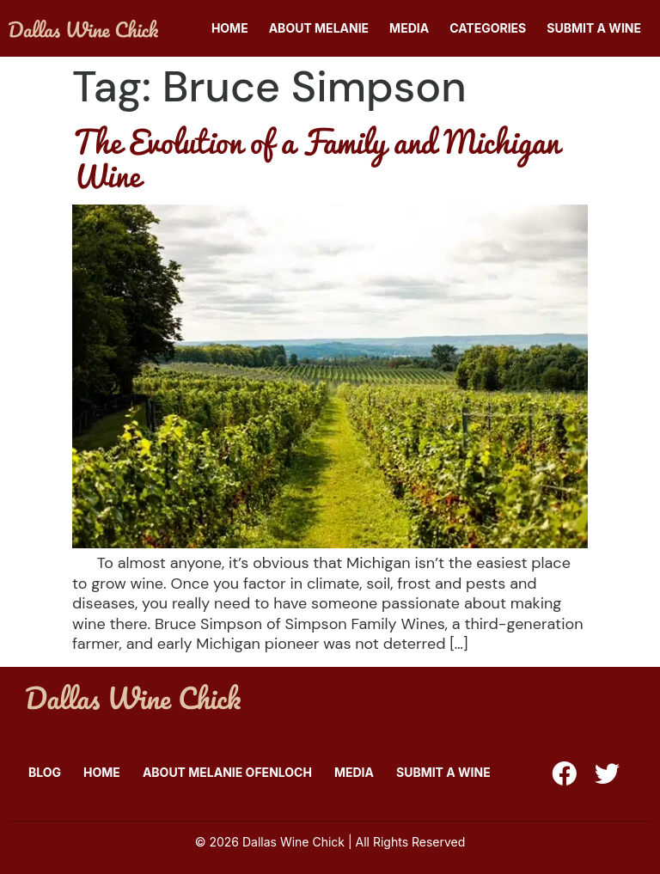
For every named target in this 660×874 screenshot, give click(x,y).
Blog (44, 772)
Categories (487, 28)
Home (229, 28)
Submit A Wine (594, 28)
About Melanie (319, 28)
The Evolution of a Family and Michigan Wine (315, 157)
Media (409, 28)
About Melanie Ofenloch (227, 772)
